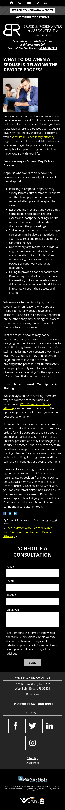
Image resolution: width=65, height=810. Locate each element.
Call (20, 3)
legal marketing (32, 789)
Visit (37, 3)
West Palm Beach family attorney (33, 137)
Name (10, 567)
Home (11, 3)
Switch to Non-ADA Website (32, 10)
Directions (32, 694)
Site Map (32, 758)
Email (29, 3)
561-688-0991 (48, 48)
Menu (54, 3)
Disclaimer (32, 763)
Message (12, 609)
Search (45, 3)
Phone (11, 595)
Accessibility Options (32, 17)
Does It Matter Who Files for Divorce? (29, 528)
